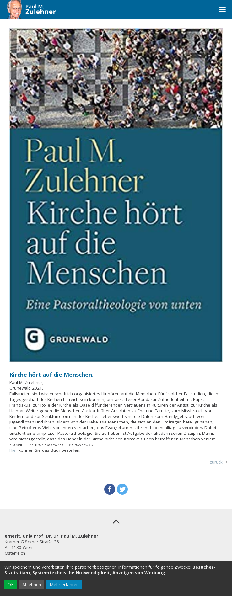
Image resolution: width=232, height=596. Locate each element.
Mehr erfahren (64, 585)
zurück (216, 462)
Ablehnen (31, 585)
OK (11, 585)
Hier (14, 450)
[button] (109, 489)
